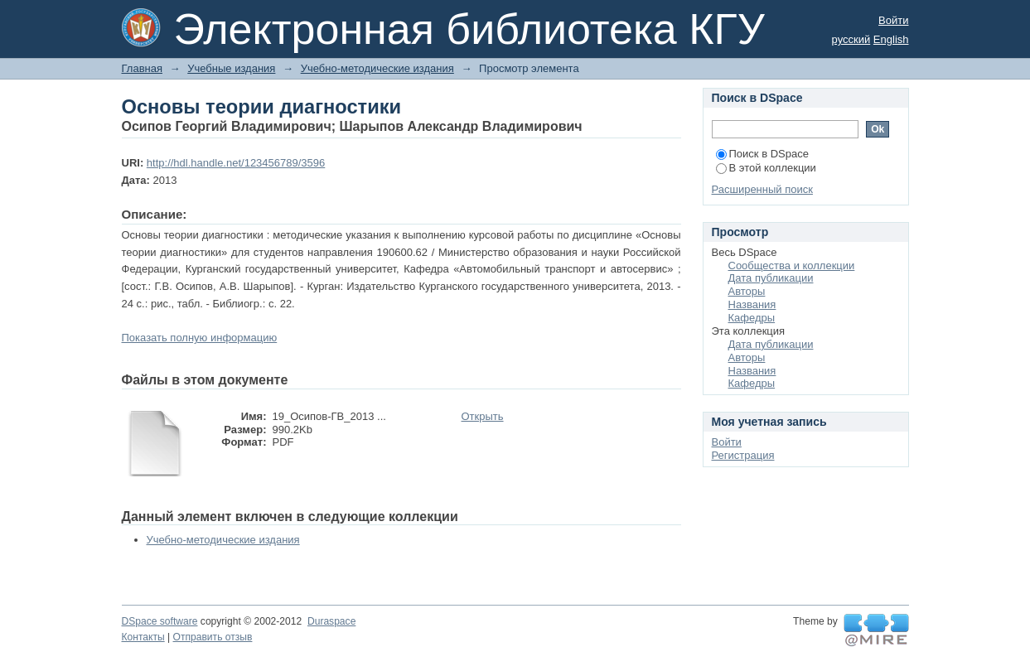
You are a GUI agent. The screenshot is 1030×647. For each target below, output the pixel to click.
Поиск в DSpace (762, 153)
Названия (752, 304)
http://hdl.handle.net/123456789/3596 (236, 163)
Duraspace (331, 621)
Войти (893, 20)
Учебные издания (231, 68)
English (891, 39)
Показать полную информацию (200, 337)
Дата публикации (771, 278)
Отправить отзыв (213, 637)
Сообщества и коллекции (791, 265)
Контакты (143, 637)
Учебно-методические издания (377, 68)
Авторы (747, 291)
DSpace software (160, 621)
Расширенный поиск (762, 189)
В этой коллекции (766, 168)
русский (851, 39)
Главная (142, 68)
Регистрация (743, 455)
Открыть (483, 416)
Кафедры (752, 317)
